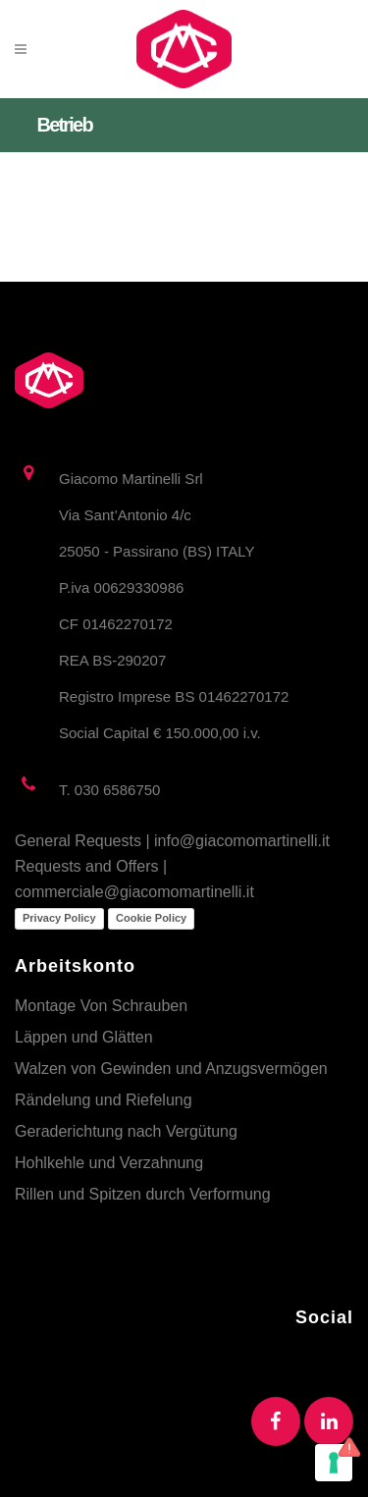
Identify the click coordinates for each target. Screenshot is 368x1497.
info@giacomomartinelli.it (242, 840)
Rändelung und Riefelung (103, 1100)
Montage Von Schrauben (101, 1005)
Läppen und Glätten (84, 1037)
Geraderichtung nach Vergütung (126, 1131)
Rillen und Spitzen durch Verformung (143, 1194)
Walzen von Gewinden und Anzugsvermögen (171, 1068)
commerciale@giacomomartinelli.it (134, 891)
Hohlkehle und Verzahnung (109, 1162)
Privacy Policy (59, 918)
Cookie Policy (151, 918)
